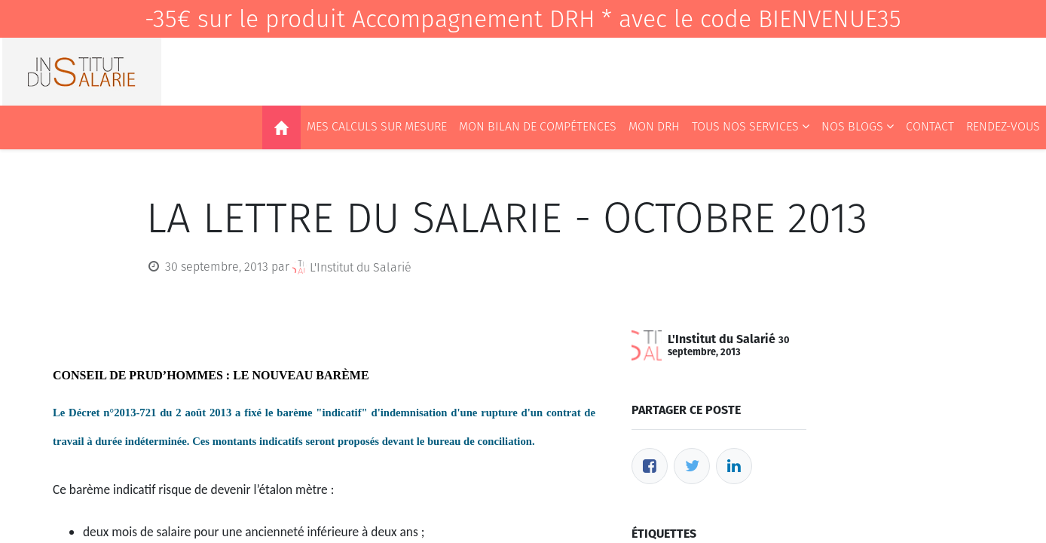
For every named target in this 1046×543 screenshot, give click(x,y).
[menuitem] (281, 127)
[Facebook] (650, 466)
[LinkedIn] (734, 466)
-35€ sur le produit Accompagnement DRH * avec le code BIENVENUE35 (523, 19)
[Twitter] (692, 466)
